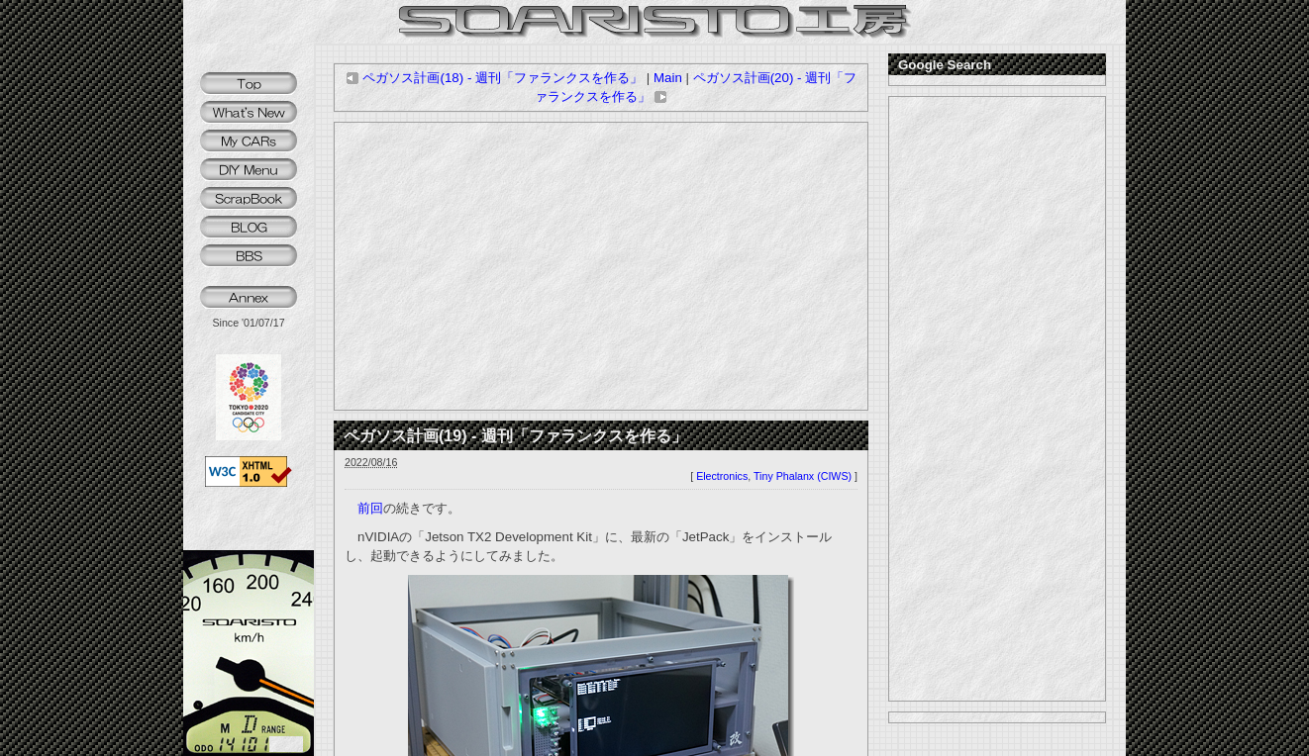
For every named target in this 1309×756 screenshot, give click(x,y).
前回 (370, 508)
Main (668, 77)
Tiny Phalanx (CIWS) (803, 476)
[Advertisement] (601, 266)
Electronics (722, 476)
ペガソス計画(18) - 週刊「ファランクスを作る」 (494, 77)
